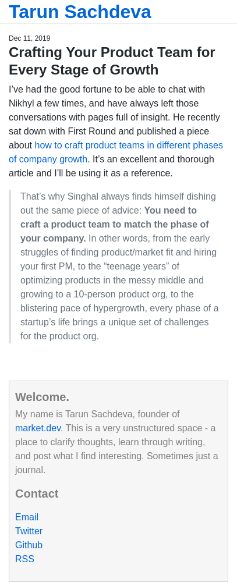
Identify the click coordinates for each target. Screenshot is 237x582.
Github (29, 545)
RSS (24, 559)
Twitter (29, 531)
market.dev (38, 428)
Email (26, 517)
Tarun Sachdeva (80, 11)
